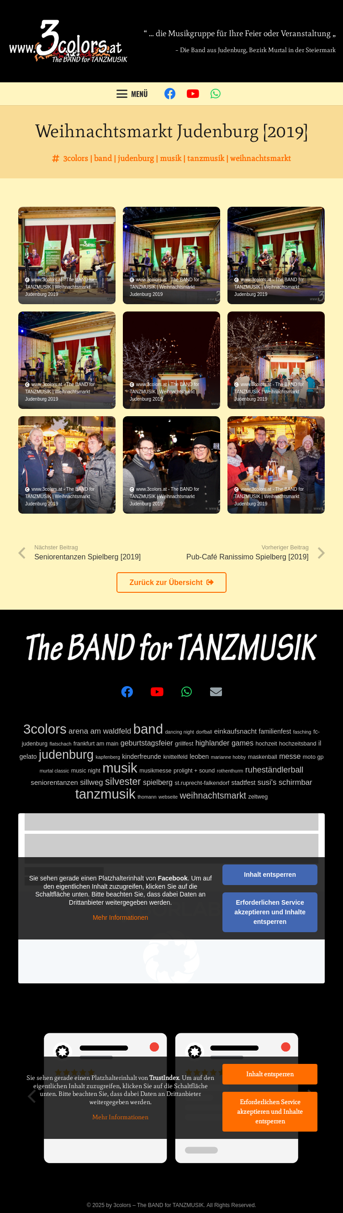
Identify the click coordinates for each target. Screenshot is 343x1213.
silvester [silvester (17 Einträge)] (123, 781)
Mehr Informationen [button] (120, 917)
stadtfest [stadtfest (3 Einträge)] (243, 782)
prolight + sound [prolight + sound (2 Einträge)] (194, 771)
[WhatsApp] (215, 93)
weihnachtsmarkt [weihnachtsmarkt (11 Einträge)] (213, 795)
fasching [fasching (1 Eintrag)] (302, 732)
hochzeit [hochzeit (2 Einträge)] (266, 744)
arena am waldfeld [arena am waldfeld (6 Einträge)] (100, 731)
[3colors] (68, 41)
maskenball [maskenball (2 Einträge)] (262, 757)
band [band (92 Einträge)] (148, 728)
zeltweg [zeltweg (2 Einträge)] (258, 797)
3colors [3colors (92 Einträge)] (45, 728)
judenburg (136, 158)
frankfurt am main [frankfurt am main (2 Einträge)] (96, 744)
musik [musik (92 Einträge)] (119, 767)
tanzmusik (205, 158)
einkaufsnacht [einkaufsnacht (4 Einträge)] (235, 731)
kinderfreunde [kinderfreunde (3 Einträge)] (141, 756)
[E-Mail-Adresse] (216, 692)
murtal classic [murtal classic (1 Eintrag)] (54, 770)
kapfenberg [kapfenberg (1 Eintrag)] (108, 757)
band (103, 158)
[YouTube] (192, 93)
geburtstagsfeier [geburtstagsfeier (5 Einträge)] (147, 743)
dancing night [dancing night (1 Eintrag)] (179, 732)
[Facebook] (169, 93)
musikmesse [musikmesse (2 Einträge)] (155, 771)
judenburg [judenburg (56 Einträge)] (66, 755)
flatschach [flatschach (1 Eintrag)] (60, 743)
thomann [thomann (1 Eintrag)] (146, 797)
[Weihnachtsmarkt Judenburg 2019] (67, 255)
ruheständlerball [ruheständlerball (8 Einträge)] (274, 769)
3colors (75, 158)
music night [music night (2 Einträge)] (85, 771)
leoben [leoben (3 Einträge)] (199, 756)
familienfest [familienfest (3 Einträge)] (275, 731)
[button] (132, 93)
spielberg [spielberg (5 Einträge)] (158, 782)
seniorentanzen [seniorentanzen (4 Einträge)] (54, 782)
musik (170, 158)
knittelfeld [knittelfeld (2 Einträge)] (175, 757)
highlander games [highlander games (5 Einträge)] (224, 743)
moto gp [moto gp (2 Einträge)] (313, 757)
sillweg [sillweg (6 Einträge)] (91, 782)
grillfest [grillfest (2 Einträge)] (184, 744)
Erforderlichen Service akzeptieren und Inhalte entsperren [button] (270, 912)
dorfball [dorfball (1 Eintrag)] (204, 732)
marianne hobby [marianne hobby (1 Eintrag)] (228, 757)
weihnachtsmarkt (260, 158)
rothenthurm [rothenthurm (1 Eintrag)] (230, 770)
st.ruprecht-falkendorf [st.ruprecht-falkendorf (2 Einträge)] (201, 783)
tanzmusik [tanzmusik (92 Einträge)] (105, 793)
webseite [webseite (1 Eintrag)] (168, 797)
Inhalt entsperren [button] (270, 874)
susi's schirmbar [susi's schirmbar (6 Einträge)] (285, 782)
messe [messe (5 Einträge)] (290, 756)
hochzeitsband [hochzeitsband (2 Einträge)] (298, 744)
